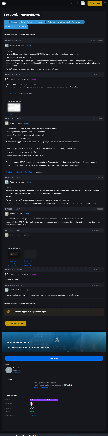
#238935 (99, 270)
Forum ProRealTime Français (32, 22)
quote (93, 41)
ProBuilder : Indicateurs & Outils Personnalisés (65, 22)
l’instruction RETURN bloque (15, 27)
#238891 (99, 41)
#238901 (99, 119)
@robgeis (16, 370)
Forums (14, 22)
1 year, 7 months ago (42, 387)
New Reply (54, 358)
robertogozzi (13, 172)
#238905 (99, 178)
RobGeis (17, 368)
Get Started (95, 3)
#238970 (99, 285)
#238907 (99, 230)
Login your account (16, 323)
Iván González (13, 94)
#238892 (99, 75)
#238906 (99, 209)
